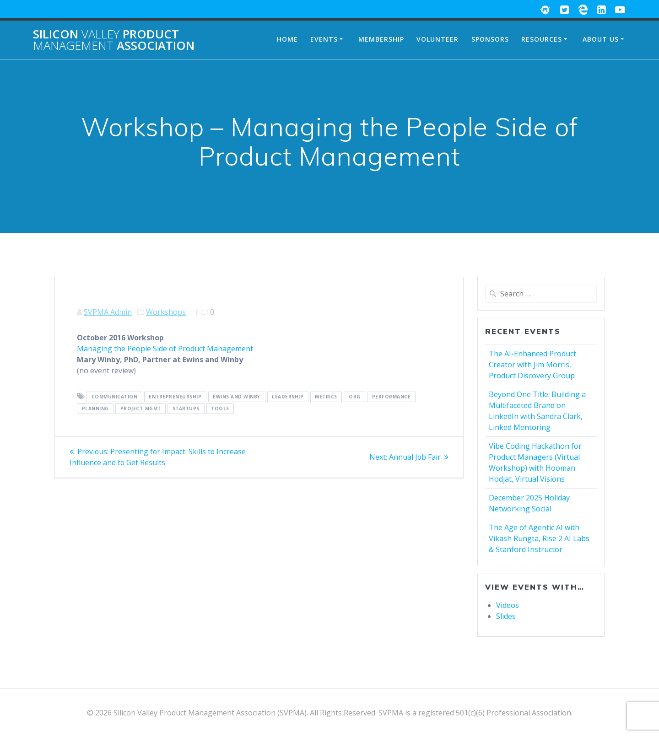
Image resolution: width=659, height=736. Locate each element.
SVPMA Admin (108, 312)
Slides (506, 616)
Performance (391, 397)
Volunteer (437, 39)
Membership (381, 39)
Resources (541, 39)
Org (355, 397)
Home (287, 39)
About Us (601, 39)
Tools (220, 409)
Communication (115, 397)
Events (324, 39)
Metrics (326, 397)
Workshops (166, 312)
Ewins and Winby (236, 397)
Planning (95, 409)
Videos (507, 605)
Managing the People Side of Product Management (165, 349)
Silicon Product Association (113, 40)
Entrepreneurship (175, 397)
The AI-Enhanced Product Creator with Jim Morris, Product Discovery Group (532, 365)
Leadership (287, 397)
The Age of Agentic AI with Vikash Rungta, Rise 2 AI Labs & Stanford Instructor (539, 538)
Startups (186, 409)
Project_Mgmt (140, 409)
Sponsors (490, 39)
